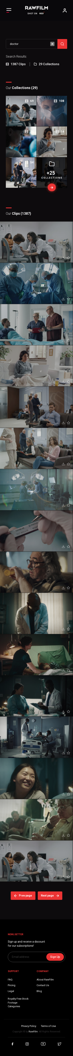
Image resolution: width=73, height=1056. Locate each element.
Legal (11, 991)
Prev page (23, 895)
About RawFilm (45, 979)
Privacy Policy (28, 1026)
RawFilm (33, 1031)
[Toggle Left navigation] (9, 10)
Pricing (11, 985)
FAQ (10, 979)
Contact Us (43, 985)
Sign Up (55, 956)
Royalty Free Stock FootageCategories (18, 1002)
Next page (50, 895)
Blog (39, 991)
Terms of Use (48, 1026)
